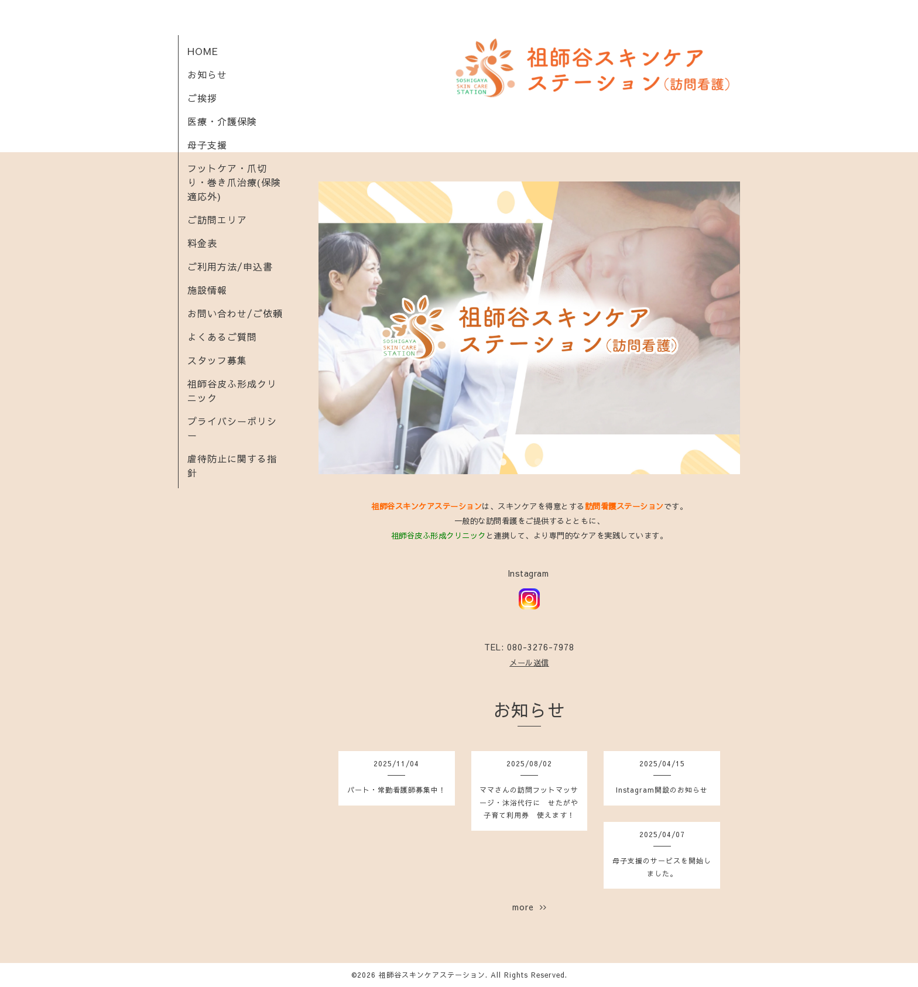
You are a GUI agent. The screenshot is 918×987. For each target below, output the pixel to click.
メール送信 (529, 662)
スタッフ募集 (217, 360)
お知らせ (207, 74)
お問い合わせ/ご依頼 (235, 313)
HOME (202, 50)
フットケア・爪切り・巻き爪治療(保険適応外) (234, 182)
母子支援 (207, 144)
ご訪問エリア (217, 219)
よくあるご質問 (222, 336)
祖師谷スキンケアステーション (432, 974)
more (529, 907)
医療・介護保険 (222, 121)
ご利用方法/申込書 (230, 266)
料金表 (202, 243)
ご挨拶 (202, 97)
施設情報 (207, 289)
